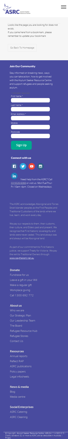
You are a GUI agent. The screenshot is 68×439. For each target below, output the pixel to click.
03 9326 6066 (18, 183)
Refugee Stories (19, 336)
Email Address (18, 114)
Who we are (17, 310)
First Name (17, 96)
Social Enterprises (21, 407)
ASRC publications (21, 366)
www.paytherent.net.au (22, 258)
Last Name (17, 105)
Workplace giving (20, 290)
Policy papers (18, 371)
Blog (12, 391)
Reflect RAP (17, 361)
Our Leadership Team (22, 320)
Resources (17, 351)
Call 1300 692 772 (22, 295)
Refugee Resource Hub (23, 331)
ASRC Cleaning (19, 417)
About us (16, 305)
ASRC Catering (18, 411)
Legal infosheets (19, 376)
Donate (15, 270)
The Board (16, 325)
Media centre (17, 396)
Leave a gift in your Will (23, 280)
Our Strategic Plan (20, 315)
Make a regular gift (21, 285)
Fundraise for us (19, 275)
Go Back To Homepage (22, 48)
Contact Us (16, 341)
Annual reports (18, 356)
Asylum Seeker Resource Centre (30, 433)
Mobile (14, 123)
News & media (19, 386)
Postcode (15, 132)
